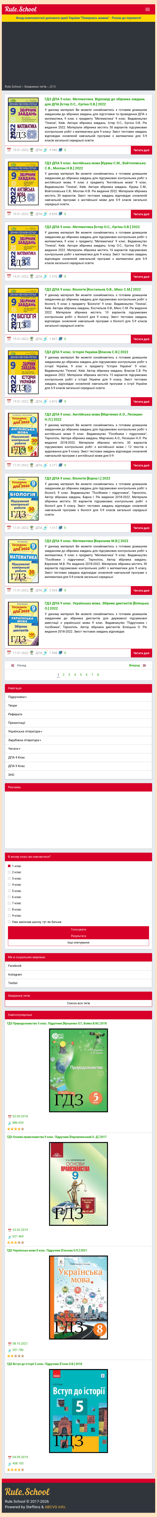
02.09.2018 (18, 1116)
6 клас (16, 897)
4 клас (16, 884)
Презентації (16, 723)
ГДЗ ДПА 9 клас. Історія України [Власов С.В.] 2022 (86, 352)
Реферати (15, 714)
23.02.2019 (18, 1230)
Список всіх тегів (78, 1003)
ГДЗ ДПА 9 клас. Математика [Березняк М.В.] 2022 (86, 541)
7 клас (16, 903)
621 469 (16, 1236)
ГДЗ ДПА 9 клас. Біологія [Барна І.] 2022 (77, 478)
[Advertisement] (78, 54)
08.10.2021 (18, 1343)
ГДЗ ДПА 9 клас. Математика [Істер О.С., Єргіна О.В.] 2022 (92, 227)
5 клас (16, 891)
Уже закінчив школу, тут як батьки (36, 922)
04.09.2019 (18, 1457)
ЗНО (11, 775)
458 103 (16, 1463)
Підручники (17, 697)
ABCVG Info (55, 1507)
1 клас (16, 866)
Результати (78, 936)
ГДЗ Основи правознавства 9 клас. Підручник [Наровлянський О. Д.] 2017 (57, 1137)
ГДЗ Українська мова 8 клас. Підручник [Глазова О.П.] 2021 (47, 1250)
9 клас (16, 915)
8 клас (16, 909)
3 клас (16, 878)
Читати (14, 749)
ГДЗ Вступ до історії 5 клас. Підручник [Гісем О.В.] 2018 (44, 1364)
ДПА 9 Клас (16, 766)
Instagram (15, 974)
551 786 (16, 1350)
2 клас (16, 872)
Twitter (13, 983)
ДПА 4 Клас (16, 757)
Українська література (25, 731)
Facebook (14, 966)
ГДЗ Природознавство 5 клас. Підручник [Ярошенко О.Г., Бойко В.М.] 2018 (57, 1023)
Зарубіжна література (24, 740)
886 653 (16, 1123)
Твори (12, 705)
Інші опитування (78, 942)
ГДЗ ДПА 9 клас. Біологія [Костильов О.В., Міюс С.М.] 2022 (93, 289)
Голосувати (78, 929)
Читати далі (141, 150)
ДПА (39, 150)
